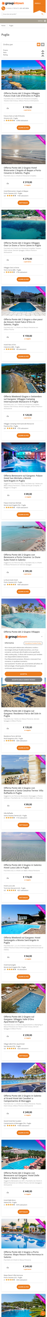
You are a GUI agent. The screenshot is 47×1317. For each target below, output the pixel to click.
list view (42, 44)
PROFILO (37, 3)
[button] (40, 21)
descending (42, 49)
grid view (38, 44)
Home (3, 26)
